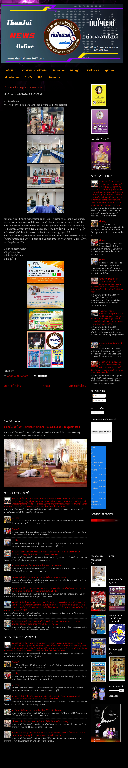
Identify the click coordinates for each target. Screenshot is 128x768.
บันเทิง (28, 77)
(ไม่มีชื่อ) (15, 518)
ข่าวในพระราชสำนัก (34, 70)
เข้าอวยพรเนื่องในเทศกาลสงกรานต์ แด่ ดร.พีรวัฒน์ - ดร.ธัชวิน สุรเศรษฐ (40, 577)
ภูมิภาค (109, 70)
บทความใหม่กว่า (13, 385)
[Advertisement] (45, 404)
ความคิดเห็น (98, 400)
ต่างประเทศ (12, 77)
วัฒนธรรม (58, 70)
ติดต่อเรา (54, 77)
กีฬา (40, 77)
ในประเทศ (93, 70)
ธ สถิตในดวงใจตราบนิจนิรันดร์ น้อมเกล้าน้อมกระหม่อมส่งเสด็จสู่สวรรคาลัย (42, 427)
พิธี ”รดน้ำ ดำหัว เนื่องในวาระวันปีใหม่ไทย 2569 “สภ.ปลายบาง (37, 565)
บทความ (97, 395)
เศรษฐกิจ (75, 70)
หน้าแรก (11, 70)
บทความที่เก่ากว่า (77, 385)
